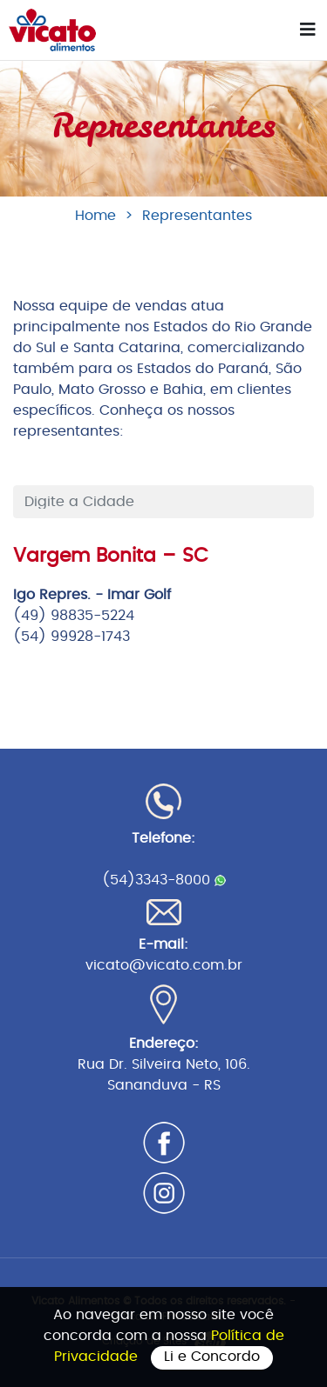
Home (95, 216)
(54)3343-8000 (164, 880)
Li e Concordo (212, 1357)
